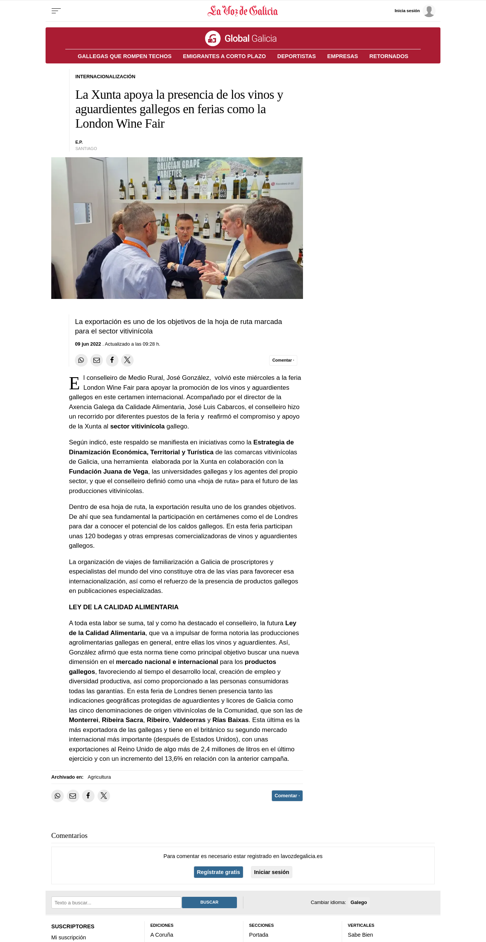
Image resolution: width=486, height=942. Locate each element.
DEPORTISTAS (296, 56)
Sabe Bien (360, 935)
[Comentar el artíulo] (283, 360)
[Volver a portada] (243, 11)
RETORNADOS (388, 56)
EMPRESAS (342, 56)
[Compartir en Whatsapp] (81, 360)
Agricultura (99, 777)
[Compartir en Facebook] (112, 360)
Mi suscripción (68, 937)
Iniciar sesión (271, 872)
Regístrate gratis (218, 872)
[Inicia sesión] (415, 10)
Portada (258, 935)
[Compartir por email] (96, 360)
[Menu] (56, 11)
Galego (358, 902)
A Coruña (161, 935)
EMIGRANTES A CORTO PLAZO (224, 56)
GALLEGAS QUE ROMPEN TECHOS (125, 56)
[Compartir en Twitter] (127, 360)
